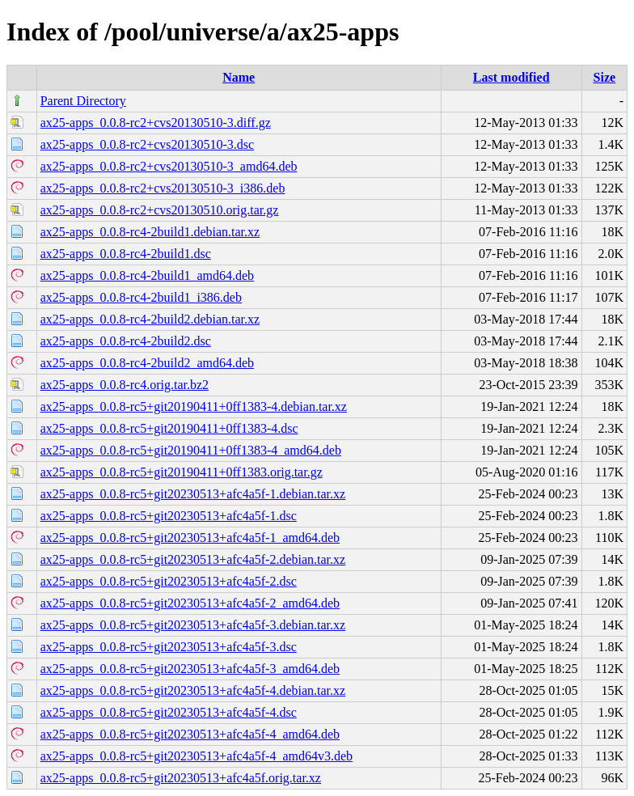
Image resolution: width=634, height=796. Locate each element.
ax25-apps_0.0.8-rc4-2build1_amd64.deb (147, 275)
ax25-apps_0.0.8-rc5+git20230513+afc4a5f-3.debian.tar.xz (192, 625)
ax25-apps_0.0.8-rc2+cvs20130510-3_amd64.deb (169, 166)
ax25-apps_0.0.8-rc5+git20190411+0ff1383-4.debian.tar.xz (193, 406)
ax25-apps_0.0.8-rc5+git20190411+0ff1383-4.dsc (169, 428)
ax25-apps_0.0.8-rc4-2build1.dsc (125, 253)
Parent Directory (83, 101)
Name (238, 77)
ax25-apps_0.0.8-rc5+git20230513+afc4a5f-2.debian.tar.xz (192, 559)
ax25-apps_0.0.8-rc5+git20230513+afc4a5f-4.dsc (168, 712)
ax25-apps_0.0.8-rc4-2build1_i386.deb (141, 297)
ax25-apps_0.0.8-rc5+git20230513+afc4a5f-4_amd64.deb (190, 734)
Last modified (511, 77)
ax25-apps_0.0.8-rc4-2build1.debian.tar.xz (150, 232)
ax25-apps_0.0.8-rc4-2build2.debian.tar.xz (150, 319)
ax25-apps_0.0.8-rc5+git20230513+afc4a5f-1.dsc (168, 516)
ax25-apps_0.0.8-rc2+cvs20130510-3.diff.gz (155, 122)
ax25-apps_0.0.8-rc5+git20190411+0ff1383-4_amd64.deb (190, 450)
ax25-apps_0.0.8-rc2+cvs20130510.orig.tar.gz (159, 210)
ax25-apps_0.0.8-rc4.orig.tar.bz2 (124, 385)
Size (605, 77)
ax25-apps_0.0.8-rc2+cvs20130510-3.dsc (147, 144)
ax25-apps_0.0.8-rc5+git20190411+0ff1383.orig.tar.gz (181, 472)
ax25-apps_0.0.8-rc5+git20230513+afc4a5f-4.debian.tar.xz (192, 690)
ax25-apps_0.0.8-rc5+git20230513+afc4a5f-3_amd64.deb (190, 668)
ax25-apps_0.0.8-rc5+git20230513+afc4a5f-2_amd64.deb (190, 603)
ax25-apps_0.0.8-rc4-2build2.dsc (125, 341)
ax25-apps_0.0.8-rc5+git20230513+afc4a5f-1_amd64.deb (190, 537)
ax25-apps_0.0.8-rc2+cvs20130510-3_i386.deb (162, 188)
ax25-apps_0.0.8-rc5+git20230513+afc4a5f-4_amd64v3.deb (196, 756)
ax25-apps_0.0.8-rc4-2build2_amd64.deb (147, 363)
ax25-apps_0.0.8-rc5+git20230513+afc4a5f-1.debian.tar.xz (192, 494)
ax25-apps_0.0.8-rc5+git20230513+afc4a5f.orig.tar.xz (180, 778)
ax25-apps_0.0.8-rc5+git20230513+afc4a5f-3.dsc (168, 647)
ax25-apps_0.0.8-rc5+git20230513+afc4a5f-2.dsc (168, 581)
